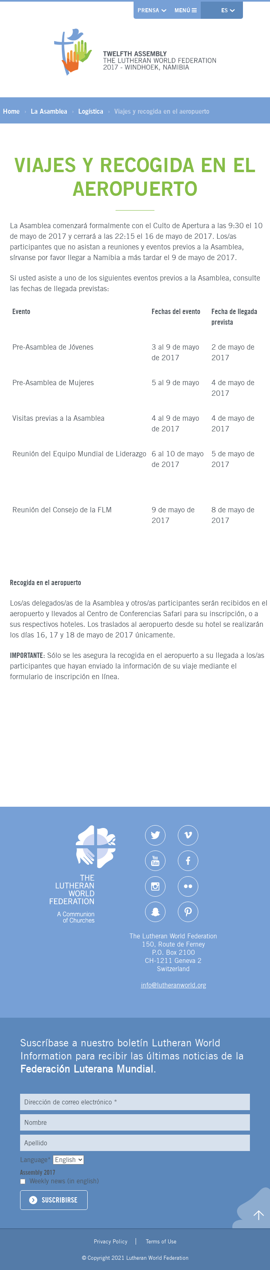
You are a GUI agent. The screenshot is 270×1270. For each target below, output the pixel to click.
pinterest (188, 912)
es (225, 10)
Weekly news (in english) (64, 1181)
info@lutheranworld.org (173, 985)
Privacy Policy (110, 1241)
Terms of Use (161, 1241)
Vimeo (188, 835)
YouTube (155, 860)
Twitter (155, 835)
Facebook (188, 860)
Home (11, 111)
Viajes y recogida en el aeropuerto (161, 111)
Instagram (155, 886)
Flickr (188, 886)
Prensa (148, 10)
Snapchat (155, 912)
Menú (186, 10)
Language (36, 1160)
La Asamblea (49, 111)
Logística (90, 111)
